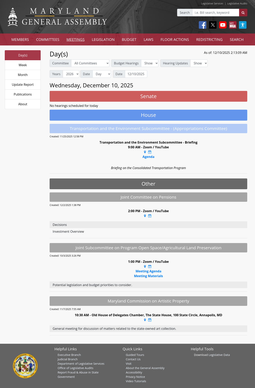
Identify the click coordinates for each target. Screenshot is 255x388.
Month (22, 75)
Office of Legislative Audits (75, 368)
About (22, 104)
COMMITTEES (47, 39)
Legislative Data (219, 355)
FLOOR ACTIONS (175, 39)
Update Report (23, 84)
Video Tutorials (136, 381)
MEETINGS (76, 39)
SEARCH (236, 39)
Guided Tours (135, 355)
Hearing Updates (175, 63)
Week (23, 65)
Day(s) (22, 55)
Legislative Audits (237, 3)
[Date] (136, 74)
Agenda (148, 157)
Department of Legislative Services (81, 363)
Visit (128, 363)
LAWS (148, 39)
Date (86, 74)
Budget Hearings (126, 63)
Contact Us (133, 359)
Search (185, 12)
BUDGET (129, 39)
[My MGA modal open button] (231, 25)
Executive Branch (69, 355)
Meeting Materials (148, 276)
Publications (23, 94)
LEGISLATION (103, 39)
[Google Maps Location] (145, 152)
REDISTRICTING (209, 39)
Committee (60, 63)
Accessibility (134, 372)
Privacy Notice (135, 377)
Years (56, 74)
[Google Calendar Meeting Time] (149, 152)
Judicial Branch (68, 359)
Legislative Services (212, 3)
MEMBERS (20, 39)
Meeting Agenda (148, 271)
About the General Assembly (145, 368)
